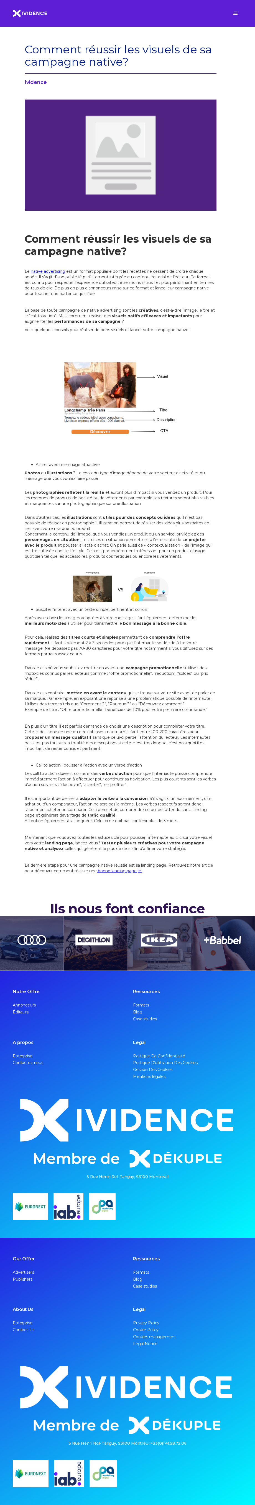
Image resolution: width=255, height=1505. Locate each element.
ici (140, 870)
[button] (235, 13)
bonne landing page (117, 870)
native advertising (48, 271)
